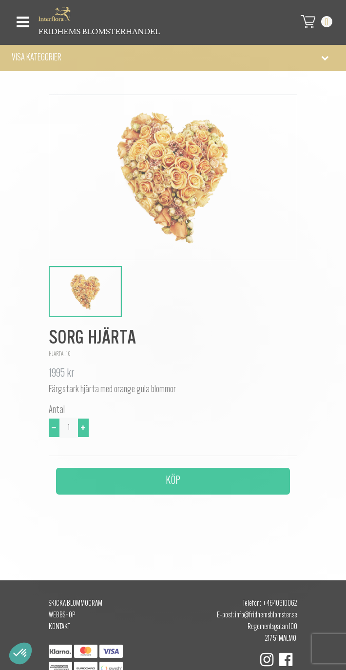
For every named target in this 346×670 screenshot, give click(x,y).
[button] (173, 58)
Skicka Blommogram (75, 604)
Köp (173, 481)
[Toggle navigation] (22, 19)
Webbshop (62, 615)
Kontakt (59, 627)
